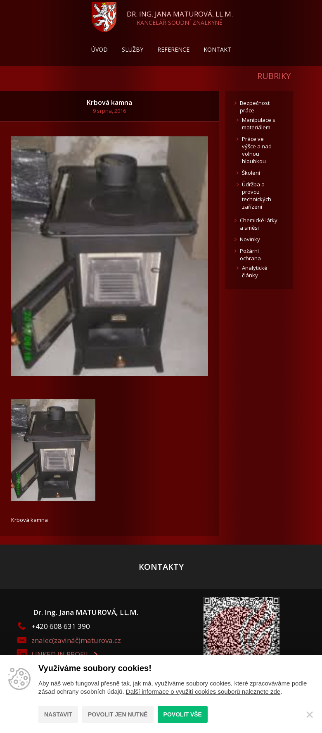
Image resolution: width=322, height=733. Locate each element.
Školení (251, 172)
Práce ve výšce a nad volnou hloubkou (257, 150)
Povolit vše (182, 714)
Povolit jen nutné (118, 714)
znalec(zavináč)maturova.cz (76, 640)
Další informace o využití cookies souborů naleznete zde (203, 691)
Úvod (99, 49)
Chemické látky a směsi (258, 224)
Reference (173, 49)
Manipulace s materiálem (258, 123)
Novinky (250, 239)
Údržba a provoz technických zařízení (256, 195)
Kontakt (217, 49)
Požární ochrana (250, 254)
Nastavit (58, 714)
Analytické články (255, 271)
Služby (132, 49)
